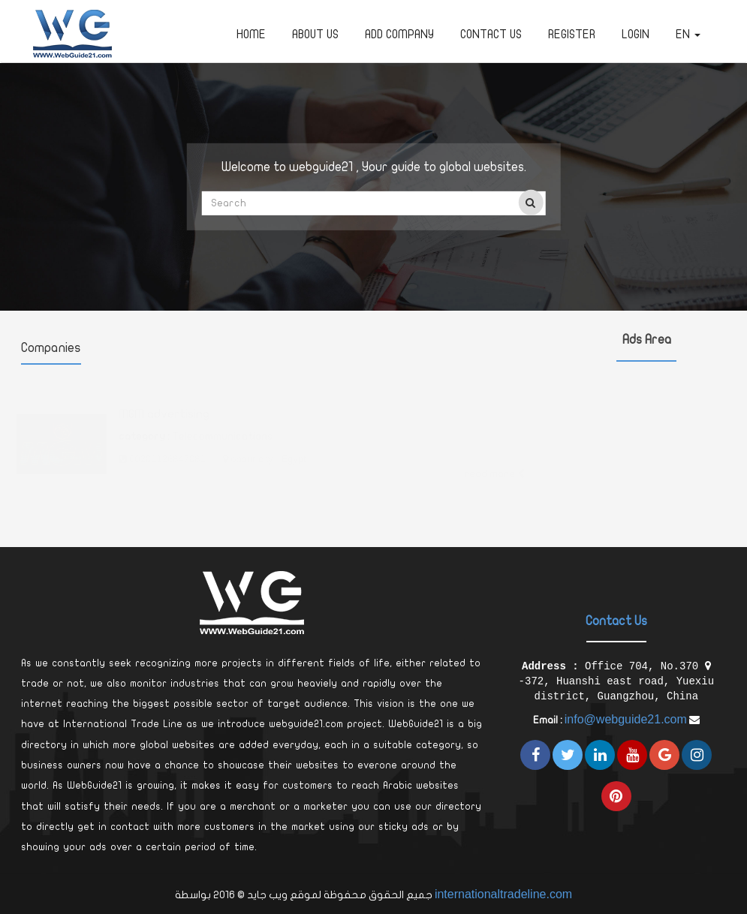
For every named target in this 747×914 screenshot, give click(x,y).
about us (315, 35)
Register (571, 35)
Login (635, 35)
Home (251, 35)
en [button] (688, 35)
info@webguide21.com (626, 719)
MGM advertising (164, 399)
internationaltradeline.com (503, 894)
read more (494, 459)
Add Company (399, 35)
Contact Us (491, 35)
